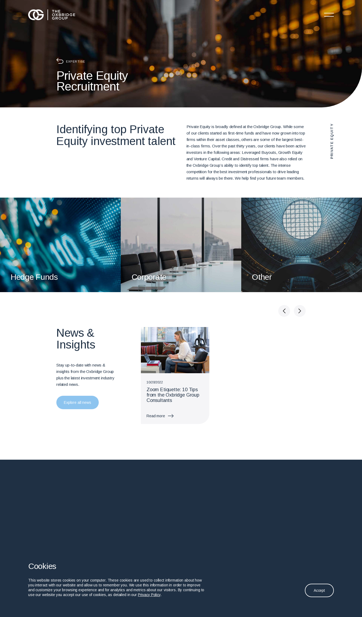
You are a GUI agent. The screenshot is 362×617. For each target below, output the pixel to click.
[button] (284, 311)
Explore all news (77, 402)
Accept (319, 590)
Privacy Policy (149, 595)
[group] (175, 375)
